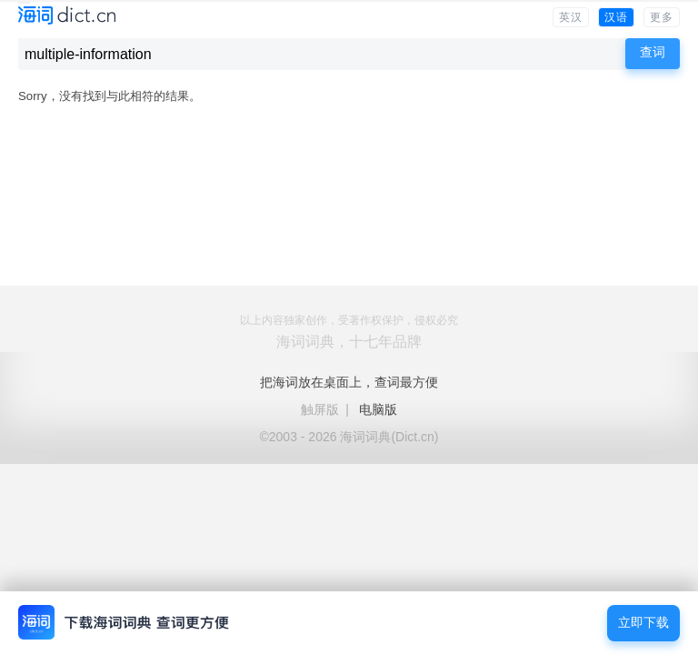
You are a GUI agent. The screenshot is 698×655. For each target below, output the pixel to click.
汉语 (616, 17)
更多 (661, 17)
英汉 (571, 17)
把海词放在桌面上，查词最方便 (349, 382)
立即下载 (643, 623)
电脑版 (378, 409)
